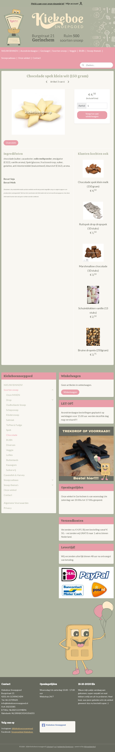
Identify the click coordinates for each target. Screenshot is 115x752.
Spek (8, 429)
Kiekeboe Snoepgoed (54, 725)
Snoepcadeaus (8, 58)
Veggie (72, 50)
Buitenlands (12, 460)
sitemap (50, 747)
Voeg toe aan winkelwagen (92, 115)
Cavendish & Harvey (14, 475)
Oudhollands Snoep (16, 404)
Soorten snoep (59, 50)
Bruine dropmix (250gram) (93, 350)
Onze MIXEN (13, 394)
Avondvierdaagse (29, 50)
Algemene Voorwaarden (16, 502)
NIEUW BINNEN (9, 50)
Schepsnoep (12, 409)
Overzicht (11, 142)
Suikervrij (11, 470)
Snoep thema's (94, 50)
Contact (37, 58)
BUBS (82, 50)
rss (55, 747)
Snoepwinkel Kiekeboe (22, 732)
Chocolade (11, 435)
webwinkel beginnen (66, 747)
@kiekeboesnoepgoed (22, 728)
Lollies (9, 454)
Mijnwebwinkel (90, 747)
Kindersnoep (12, 414)
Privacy (8, 507)
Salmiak (10, 419)
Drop (30, 399)
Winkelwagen (70, 392)
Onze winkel (24, 58)
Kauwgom (11, 464)
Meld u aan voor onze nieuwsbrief (47, 3)
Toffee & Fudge (14, 425)
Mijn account (74, 3)
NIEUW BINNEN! (13, 384)
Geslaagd (45, 50)
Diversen (10, 444)
